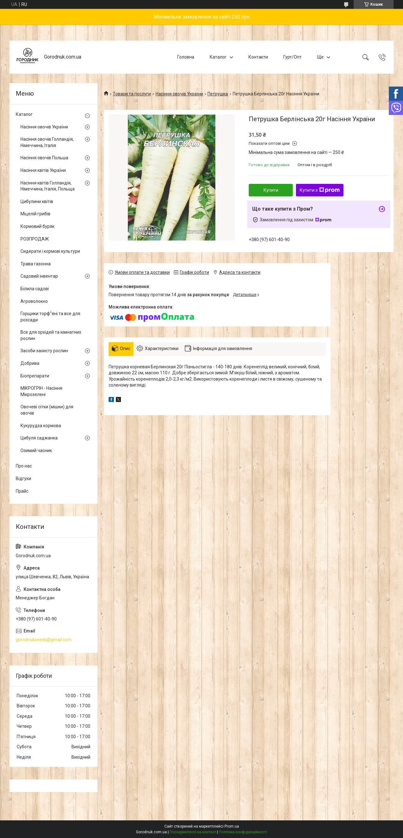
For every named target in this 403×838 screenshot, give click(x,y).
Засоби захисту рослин (44, 350)
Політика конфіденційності (243, 832)
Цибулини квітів (36, 201)
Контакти (258, 56)
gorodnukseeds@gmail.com (43, 639)
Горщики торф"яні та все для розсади (50, 316)
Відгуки (23, 478)
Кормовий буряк (37, 226)
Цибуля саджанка (39, 437)
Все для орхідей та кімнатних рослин (50, 335)
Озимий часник (36, 450)
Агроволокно (34, 301)
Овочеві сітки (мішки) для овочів (46, 410)
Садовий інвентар (39, 276)
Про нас (24, 465)
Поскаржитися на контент (193, 832)
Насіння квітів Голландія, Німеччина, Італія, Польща (47, 186)
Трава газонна (35, 263)
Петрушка (217, 93)
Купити (271, 190)
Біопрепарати (34, 375)
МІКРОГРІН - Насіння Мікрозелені (41, 391)
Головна (185, 56)
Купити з (320, 190)
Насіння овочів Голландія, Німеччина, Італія (47, 142)
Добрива (29, 363)
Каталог (218, 56)
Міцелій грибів (35, 213)
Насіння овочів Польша (44, 157)
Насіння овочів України (179, 93)
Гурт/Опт (292, 56)
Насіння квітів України (43, 170)
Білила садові (34, 288)
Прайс (22, 491)
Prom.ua (231, 826)
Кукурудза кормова (40, 425)
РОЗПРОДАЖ (34, 238)
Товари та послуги (132, 93)
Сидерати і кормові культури (50, 251)
